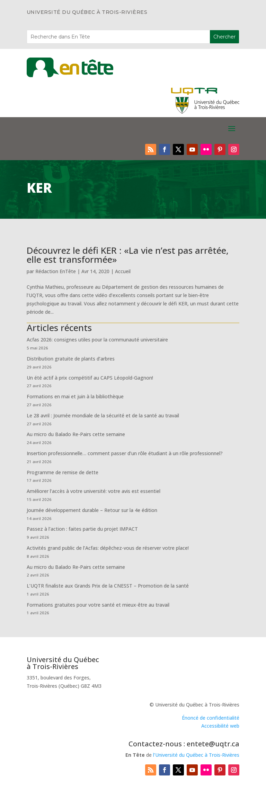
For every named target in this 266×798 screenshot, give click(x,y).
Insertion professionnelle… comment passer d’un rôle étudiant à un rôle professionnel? (125, 453)
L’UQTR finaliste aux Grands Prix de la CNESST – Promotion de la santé (108, 585)
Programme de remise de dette (62, 472)
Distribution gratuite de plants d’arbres (71, 358)
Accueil (123, 271)
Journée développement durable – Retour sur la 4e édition (92, 510)
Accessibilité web (220, 725)
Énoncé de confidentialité (210, 717)
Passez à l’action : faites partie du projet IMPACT (82, 529)
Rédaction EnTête (55, 271)
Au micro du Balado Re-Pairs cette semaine (76, 434)
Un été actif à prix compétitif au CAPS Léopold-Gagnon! (90, 377)
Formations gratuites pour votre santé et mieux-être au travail (98, 604)
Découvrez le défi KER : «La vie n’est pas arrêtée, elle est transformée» (128, 255)
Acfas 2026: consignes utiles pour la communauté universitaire (97, 339)
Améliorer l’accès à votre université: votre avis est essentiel (93, 491)
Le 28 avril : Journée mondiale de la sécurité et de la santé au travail (103, 415)
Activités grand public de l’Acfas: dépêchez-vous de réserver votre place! (108, 548)
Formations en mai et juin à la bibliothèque (75, 396)
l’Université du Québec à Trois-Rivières (196, 755)
